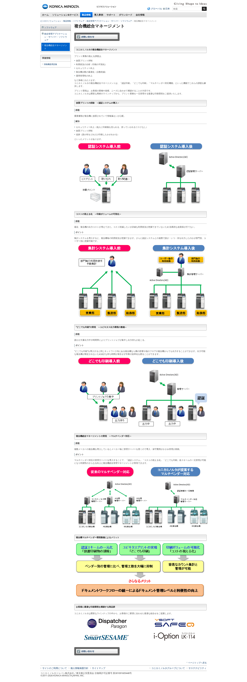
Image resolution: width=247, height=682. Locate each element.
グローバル (156, 8)
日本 (167, 8)
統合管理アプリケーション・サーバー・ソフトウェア (109, 21)
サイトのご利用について (54, 668)
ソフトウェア (78, 21)
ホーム (45, 14)
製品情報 (86, 14)
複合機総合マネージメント (55, 47)
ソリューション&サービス (65, 14)
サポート (111, 14)
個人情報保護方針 (79, 668)
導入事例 (98, 14)
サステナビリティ (197, 668)
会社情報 (140, 14)
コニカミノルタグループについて (168, 668)
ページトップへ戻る (197, 662)
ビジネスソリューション (50, 21)
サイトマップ (98, 668)
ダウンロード (125, 14)
